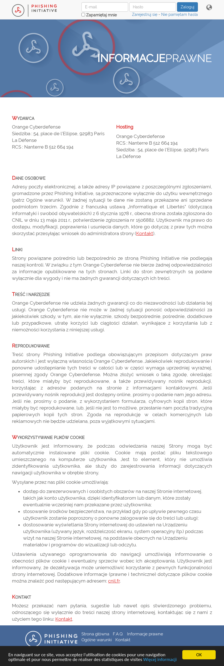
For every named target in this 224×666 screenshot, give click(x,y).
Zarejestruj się (144, 14)
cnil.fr (114, 581)
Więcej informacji (159, 660)
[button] (209, 8)
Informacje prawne (145, 634)
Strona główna (95, 634)
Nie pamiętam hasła (179, 14)
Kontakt (144, 233)
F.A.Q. (118, 634)
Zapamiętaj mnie (99, 15)
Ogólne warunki (96, 639)
